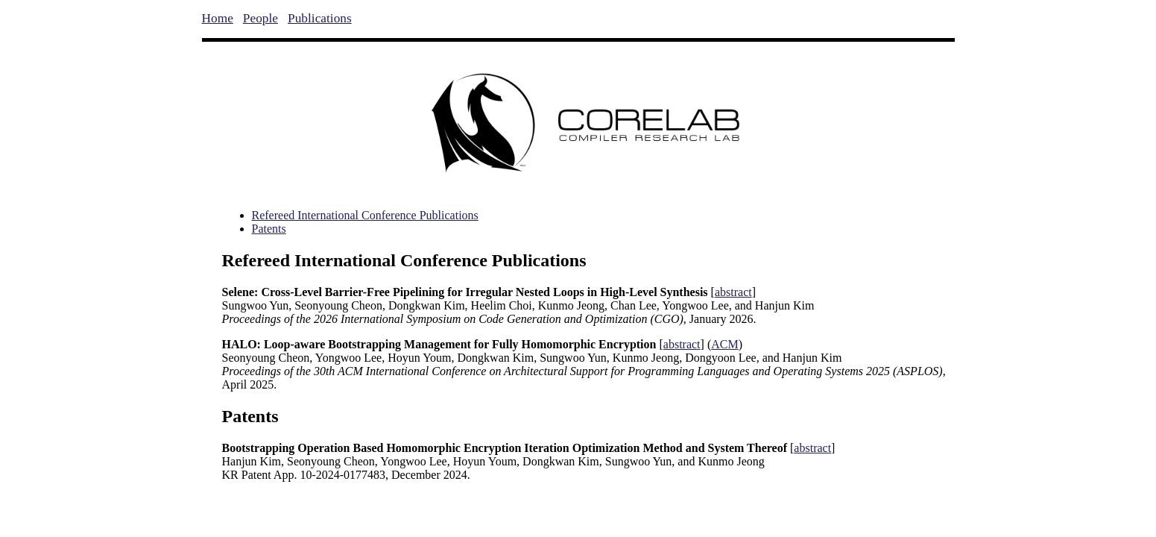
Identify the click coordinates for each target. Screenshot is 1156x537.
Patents (269, 228)
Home (217, 18)
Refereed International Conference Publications (365, 215)
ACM (724, 344)
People (260, 18)
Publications (320, 18)
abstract (733, 292)
